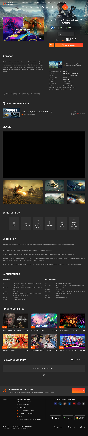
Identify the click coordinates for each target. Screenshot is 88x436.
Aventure (69, 85)
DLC (15, 93)
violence (36, 93)
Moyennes (66, 89)
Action (65, 85)
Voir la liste (66, 71)
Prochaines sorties (47, 2)
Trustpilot (5, 399)
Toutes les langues (78, 360)
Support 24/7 (63, 2)
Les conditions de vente (23, 399)
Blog (55, 2)
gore (31, 93)
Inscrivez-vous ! (79, 391)
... (41, 93)
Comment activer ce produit (71, 75)
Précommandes (34, 2)
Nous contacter (21, 407)
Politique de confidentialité (24, 402)
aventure (25, 93)
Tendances (25, 2)
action (19, 93)
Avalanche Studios (68, 79)
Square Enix (66, 81)
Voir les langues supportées (70, 73)
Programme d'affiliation (23, 404)
